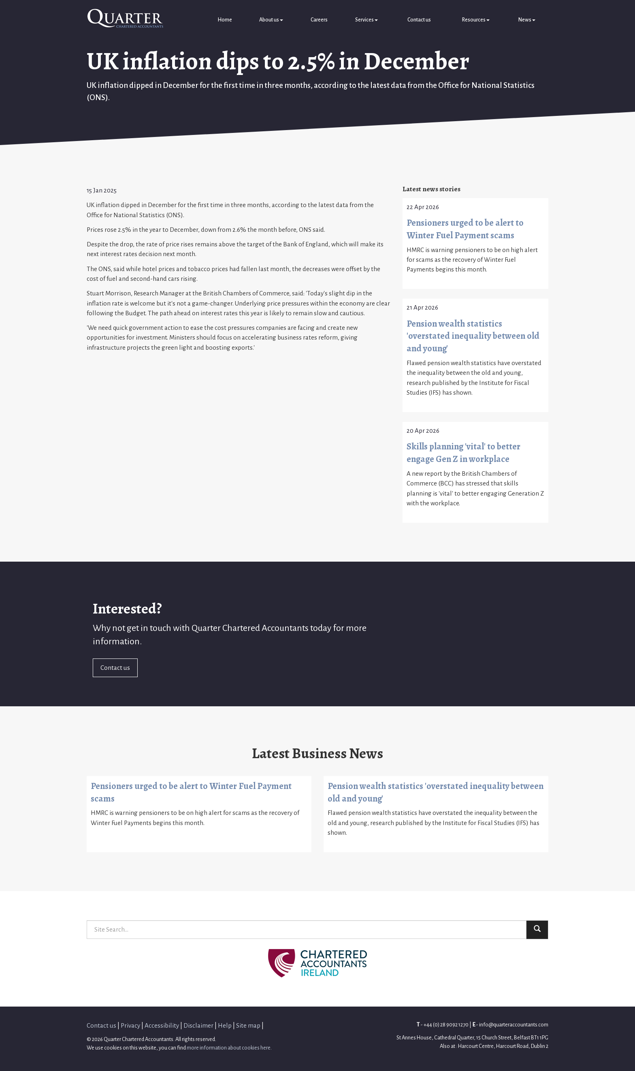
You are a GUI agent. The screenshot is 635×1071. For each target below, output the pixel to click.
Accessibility (162, 1025)
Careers (319, 20)
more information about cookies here (229, 1048)
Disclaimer (198, 1025)
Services (366, 20)
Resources (476, 20)
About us (271, 20)
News (526, 20)
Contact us (419, 20)
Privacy (130, 1025)
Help (225, 1025)
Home (224, 20)
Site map (248, 1025)
